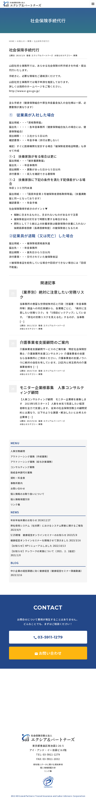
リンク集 (15, 504)
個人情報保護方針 (20, 499)
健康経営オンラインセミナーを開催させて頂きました (40, 540)
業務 (29, 41)
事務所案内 (17, 483)
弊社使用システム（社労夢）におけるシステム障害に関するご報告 (47, 525)
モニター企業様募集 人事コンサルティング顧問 (52, 390)
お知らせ (21, 41)
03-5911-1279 (48, 637)
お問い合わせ (18, 488)
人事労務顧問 (18, 451)
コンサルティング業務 (23, 467)
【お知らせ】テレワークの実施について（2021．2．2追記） (44, 551)
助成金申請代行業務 (21, 472)
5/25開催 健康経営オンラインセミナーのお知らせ (38, 535)
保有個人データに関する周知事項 (48, 764)
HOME (12, 41)
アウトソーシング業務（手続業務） (30, 456)
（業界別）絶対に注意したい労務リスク (52, 294)
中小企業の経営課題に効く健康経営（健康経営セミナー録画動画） (47, 570)
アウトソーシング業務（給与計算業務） (32, 461)
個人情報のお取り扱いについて (27, 493)
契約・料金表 (18, 477)
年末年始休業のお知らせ (24, 520)
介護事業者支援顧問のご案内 (44, 342)
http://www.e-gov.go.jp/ (24, 91)
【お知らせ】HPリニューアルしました (31, 545)
